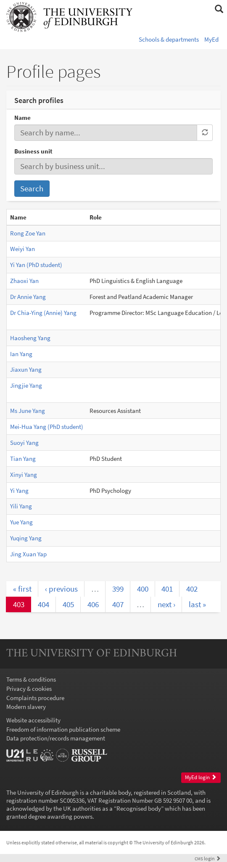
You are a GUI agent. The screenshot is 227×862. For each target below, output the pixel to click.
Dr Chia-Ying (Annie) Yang (43, 313)
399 (118, 589)
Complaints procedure (35, 698)
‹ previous (61, 589)
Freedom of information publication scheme (63, 729)
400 (142, 589)
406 (93, 604)
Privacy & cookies (29, 689)
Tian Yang (23, 459)
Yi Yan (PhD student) (36, 265)
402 (192, 589)
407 (118, 604)
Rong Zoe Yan (27, 233)
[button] (219, 9)
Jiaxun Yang (26, 369)
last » (197, 604)
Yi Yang (19, 490)
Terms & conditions (31, 679)
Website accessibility (33, 720)
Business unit (33, 151)
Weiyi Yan (22, 249)
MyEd (211, 39)
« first (22, 589)
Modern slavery (26, 707)
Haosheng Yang (30, 338)
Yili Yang (21, 506)
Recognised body (138, 808)
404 (43, 604)
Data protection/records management (55, 738)
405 (68, 604)
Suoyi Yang (24, 443)
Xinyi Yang (23, 475)
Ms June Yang (27, 411)
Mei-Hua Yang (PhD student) (46, 427)
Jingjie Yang (26, 385)
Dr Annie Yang (28, 297)
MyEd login (200, 777)
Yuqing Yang (26, 538)
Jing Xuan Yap (28, 554)
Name (22, 118)
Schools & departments (169, 39)
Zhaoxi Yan (24, 281)
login (208, 858)
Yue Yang (21, 522)
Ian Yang (21, 354)
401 (167, 589)
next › (166, 604)
